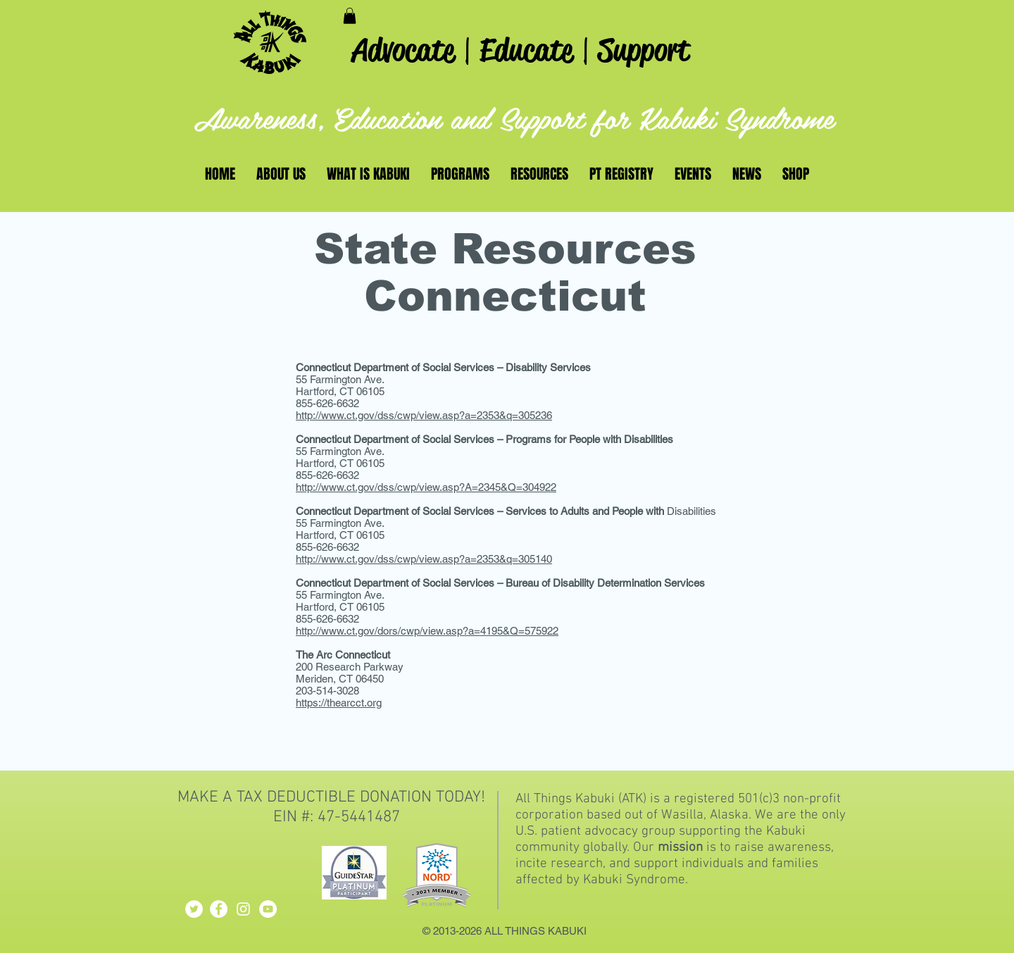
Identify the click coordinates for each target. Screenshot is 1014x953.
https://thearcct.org (339, 703)
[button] (349, 16)
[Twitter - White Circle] (194, 909)
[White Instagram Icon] (243, 909)
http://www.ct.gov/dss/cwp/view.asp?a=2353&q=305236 (424, 415)
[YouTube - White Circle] (268, 909)
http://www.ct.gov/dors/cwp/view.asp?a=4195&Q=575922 (427, 631)
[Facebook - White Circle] (218, 909)
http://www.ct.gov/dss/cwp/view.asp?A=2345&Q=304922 (426, 487)
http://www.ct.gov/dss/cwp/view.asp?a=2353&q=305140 (424, 559)
